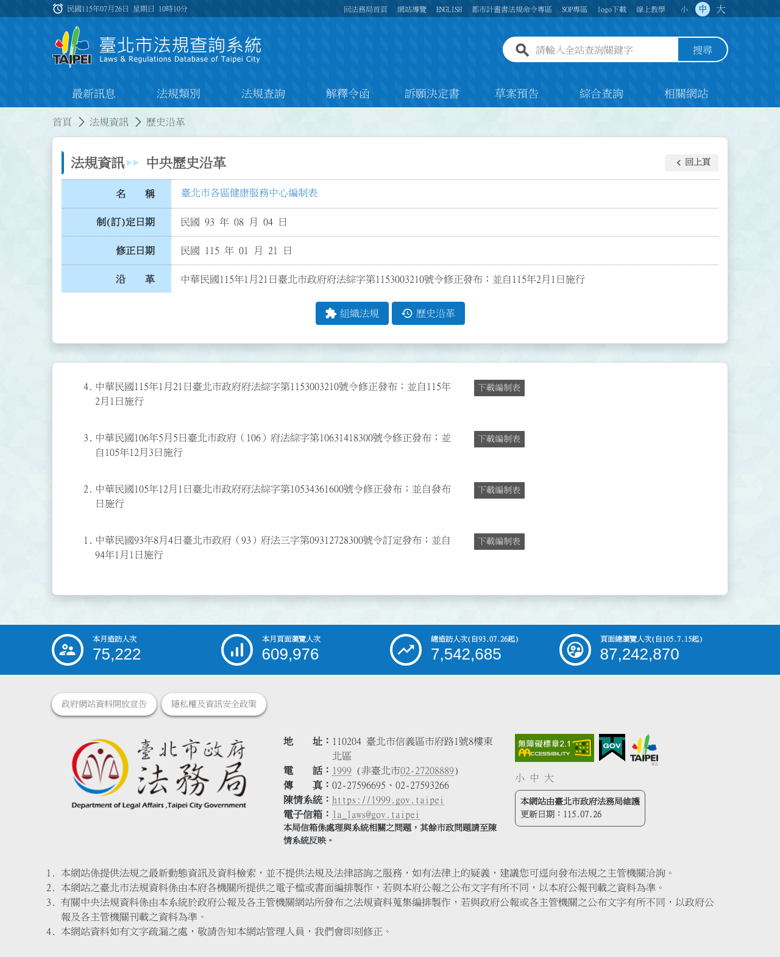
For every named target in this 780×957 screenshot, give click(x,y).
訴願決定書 (432, 93)
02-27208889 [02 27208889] (427, 770)
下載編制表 (499, 387)
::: (7, 114)
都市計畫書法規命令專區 (512, 9)
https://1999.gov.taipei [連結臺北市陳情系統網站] (388, 800)
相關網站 (686, 93)
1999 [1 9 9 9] (342, 770)
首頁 (62, 122)
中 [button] (702, 9)
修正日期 (135, 250)
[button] (691, 162)
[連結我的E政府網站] (612, 748)
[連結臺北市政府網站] (644, 750)
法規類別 (178, 93)
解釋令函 (348, 93)
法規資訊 (109, 122)
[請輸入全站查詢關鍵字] (604, 50)
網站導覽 (412, 9)
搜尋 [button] (702, 50)
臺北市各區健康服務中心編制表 (249, 193)
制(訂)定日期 (125, 222)
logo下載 (611, 9)
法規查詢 (263, 93)
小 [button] (684, 9)
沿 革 (135, 279)
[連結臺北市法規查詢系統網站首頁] (157, 47)
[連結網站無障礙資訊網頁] (554, 748)
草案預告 (517, 93)
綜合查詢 (601, 93)
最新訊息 (94, 93)
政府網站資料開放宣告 (104, 704)
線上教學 (650, 9)
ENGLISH (449, 9)
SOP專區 (574, 9)
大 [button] (721, 9)
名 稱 (135, 194)
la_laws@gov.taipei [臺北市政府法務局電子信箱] (376, 814)
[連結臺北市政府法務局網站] (158, 773)
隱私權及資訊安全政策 (214, 704)
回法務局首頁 (366, 9)
